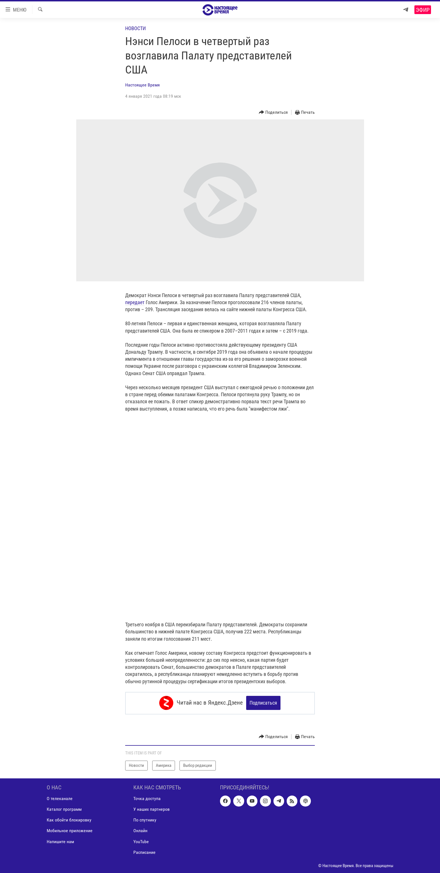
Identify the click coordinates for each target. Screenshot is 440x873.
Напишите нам (60, 841)
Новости (135, 28)
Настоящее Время (142, 85)
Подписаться (263, 703)
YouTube (141, 841)
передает (135, 302)
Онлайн (140, 830)
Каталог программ (64, 809)
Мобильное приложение (70, 830)
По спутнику (144, 819)
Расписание (144, 851)
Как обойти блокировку (69, 819)
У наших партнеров (151, 809)
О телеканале (60, 798)
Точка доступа (147, 798)
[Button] (273, 112)
